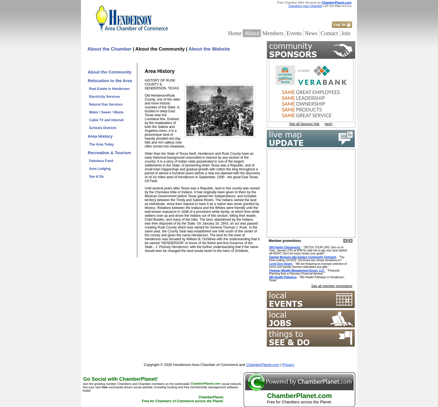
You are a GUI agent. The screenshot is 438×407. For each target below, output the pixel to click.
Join (345, 33)
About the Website (209, 49)
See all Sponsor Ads (304, 124)
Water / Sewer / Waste (106, 112)
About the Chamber (109, 49)
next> (329, 124)
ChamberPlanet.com (336, 2)
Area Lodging (100, 169)
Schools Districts (102, 128)
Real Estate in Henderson (109, 89)
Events (294, 33)
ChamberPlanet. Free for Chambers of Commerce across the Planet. (183, 399)
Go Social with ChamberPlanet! (120, 379)
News (311, 33)
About (252, 33)
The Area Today (101, 144)
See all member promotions (331, 286)
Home (235, 33)
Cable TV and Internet (106, 120)
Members (273, 33)
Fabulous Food (101, 161)
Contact (329, 33)
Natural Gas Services (106, 104)
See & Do (96, 176)
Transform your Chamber (305, 6)
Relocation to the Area (110, 80)
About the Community (110, 72)
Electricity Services (104, 97)
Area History (100, 136)
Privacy (288, 365)
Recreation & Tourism (109, 152)
